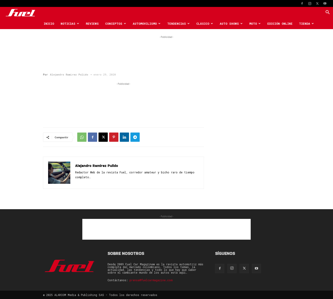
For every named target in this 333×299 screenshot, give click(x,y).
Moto (255, 23)
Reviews (92, 23)
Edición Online (280, 23)
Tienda (306, 23)
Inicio (49, 23)
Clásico (204, 23)
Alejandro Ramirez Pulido (69, 74)
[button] (327, 13)
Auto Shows (231, 23)
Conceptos (115, 23)
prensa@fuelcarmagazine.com (151, 280)
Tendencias (178, 23)
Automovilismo (146, 23)
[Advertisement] (166, 49)
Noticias (70, 23)
